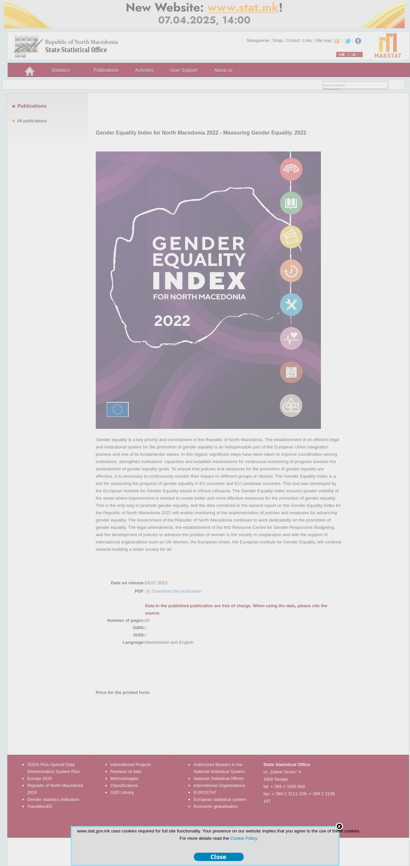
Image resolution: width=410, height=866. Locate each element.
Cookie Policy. (244, 838)
